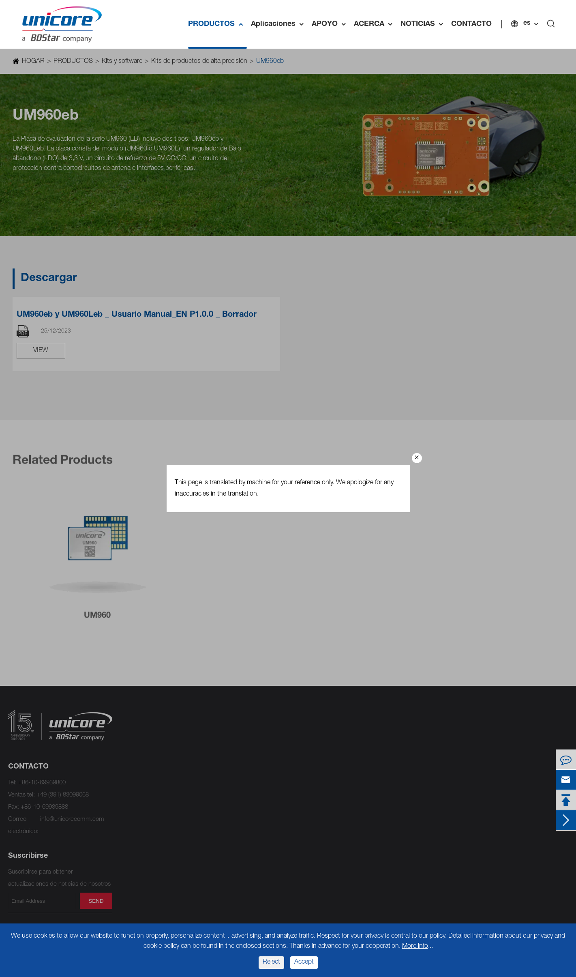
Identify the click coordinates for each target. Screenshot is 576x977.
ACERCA (376, 24)
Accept (304, 962)
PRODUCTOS (218, 24)
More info (415, 946)
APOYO (332, 24)
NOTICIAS (424, 24)
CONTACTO (472, 24)
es (527, 23)
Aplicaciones (280, 24)
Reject (271, 962)
